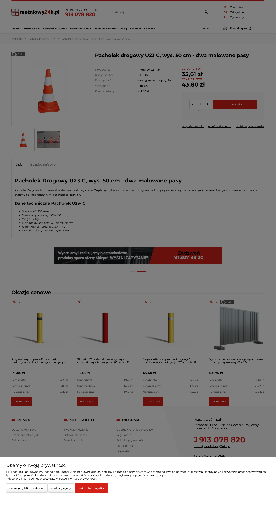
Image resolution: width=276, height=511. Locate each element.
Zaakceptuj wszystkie (91, 488)
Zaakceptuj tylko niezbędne (26, 488)
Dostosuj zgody (61, 488)
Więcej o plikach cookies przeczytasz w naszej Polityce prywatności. (51, 478)
